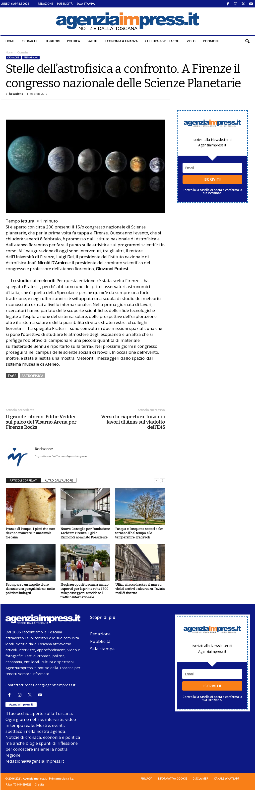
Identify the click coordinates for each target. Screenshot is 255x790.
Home (9, 41)
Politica (73, 41)
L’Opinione (211, 41)
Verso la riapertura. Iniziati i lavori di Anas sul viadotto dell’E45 (133, 422)
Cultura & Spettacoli (162, 41)
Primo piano (31, 57)
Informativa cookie (172, 778)
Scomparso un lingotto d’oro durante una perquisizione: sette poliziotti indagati (30, 589)
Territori (52, 41)
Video (191, 41)
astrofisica (32, 375)
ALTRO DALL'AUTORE (59, 480)
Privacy (146, 778)
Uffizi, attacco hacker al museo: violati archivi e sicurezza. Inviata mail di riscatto (140, 589)
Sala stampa (85, 3)
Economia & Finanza (121, 41)
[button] (247, 41)
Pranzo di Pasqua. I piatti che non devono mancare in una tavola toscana (30, 533)
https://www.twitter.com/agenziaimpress (61, 456)
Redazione (45, 3)
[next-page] (162, 480)
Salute (92, 41)
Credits (39, 784)
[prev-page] (156, 480)
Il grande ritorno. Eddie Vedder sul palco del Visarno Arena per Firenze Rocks (41, 422)
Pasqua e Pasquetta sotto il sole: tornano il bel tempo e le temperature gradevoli (139, 533)
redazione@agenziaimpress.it (50, 684)
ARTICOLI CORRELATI (23, 480)
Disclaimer (200, 778)
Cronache (30, 41)
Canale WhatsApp (227, 778)
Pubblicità (64, 3)
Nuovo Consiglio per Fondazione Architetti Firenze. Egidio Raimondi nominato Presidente (85, 533)
